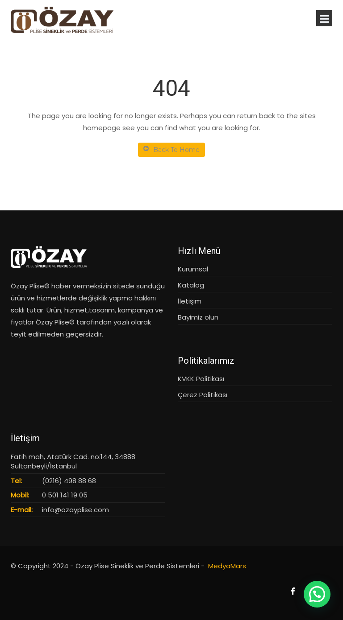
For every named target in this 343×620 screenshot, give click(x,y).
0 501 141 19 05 (65, 495)
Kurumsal (193, 269)
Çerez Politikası (202, 394)
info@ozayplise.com (75, 509)
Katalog (191, 285)
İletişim (189, 301)
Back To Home (171, 149)
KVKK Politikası (201, 378)
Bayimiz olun (198, 317)
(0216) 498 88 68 (69, 480)
